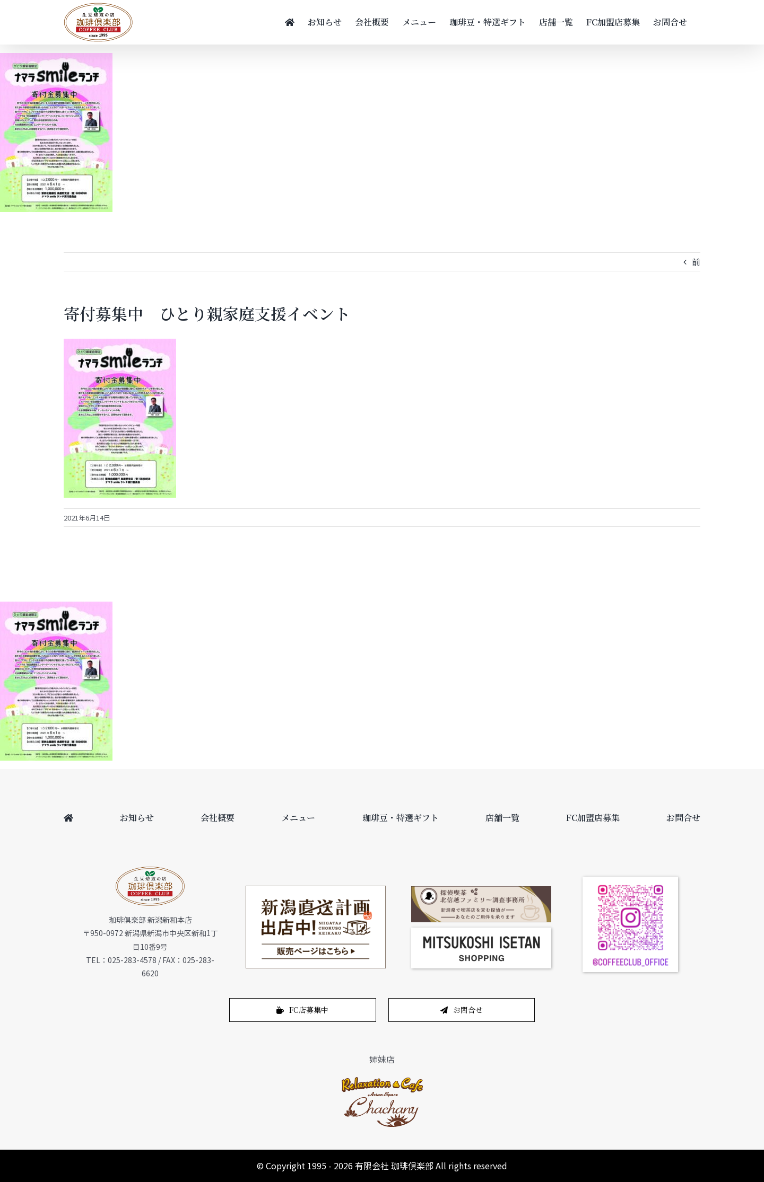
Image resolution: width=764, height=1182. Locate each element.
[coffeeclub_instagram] (630, 881)
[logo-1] (382, 1079)
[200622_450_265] (316, 890)
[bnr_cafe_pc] (481, 890)
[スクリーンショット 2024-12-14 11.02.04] (481, 931)
